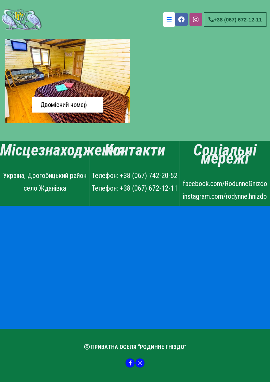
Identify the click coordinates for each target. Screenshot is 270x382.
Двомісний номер (63, 104)
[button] (235, 19)
